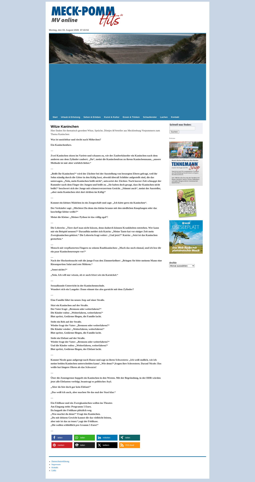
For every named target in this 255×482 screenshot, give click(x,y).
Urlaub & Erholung (70, 117)
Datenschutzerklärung (60, 461)
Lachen (164, 117)
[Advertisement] (127, 89)
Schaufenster (150, 117)
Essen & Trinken (131, 117)
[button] (61, 438)
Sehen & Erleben (92, 117)
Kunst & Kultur (111, 117)
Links (54, 470)
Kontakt (175, 117)
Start (55, 117)
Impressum (56, 464)
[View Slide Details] (187, 203)
